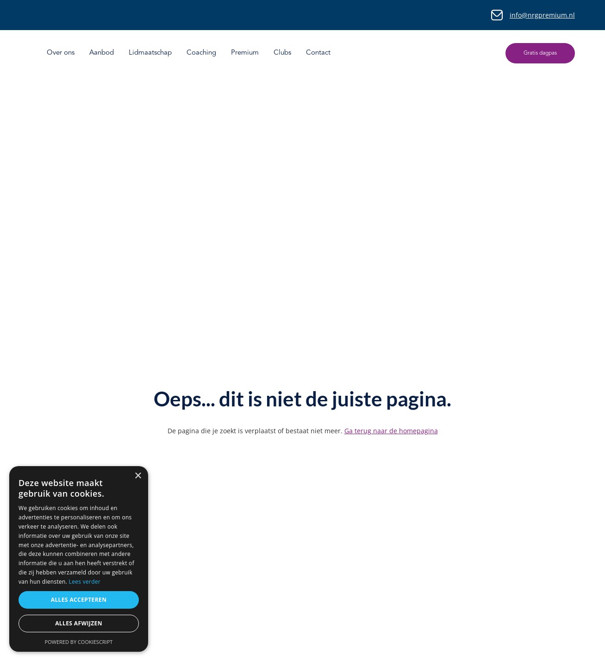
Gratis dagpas (540, 53)
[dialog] (78, 559)
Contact (318, 53)
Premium (245, 53)
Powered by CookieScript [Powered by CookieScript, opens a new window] (79, 641)
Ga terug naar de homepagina (391, 430)
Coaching (201, 53)
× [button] (137, 476)
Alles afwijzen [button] (78, 623)
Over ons (61, 53)
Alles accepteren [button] (79, 600)
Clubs (282, 53)
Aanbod (101, 53)
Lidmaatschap (150, 53)
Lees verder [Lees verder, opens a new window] (85, 582)
